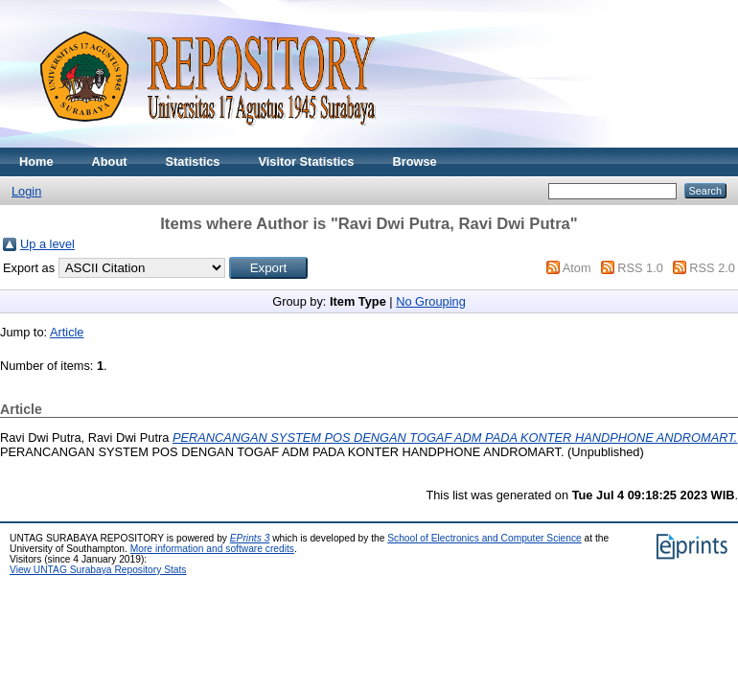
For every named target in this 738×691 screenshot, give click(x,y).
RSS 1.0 (640, 268)
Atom (577, 268)
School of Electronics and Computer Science (484, 538)
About (109, 161)
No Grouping (431, 301)
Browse (414, 161)
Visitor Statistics (306, 161)
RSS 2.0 (712, 268)
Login (26, 191)
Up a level (47, 244)
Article (67, 332)
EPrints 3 (250, 538)
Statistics (193, 161)
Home (36, 161)
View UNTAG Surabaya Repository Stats (98, 569)
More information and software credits (212, 548)
